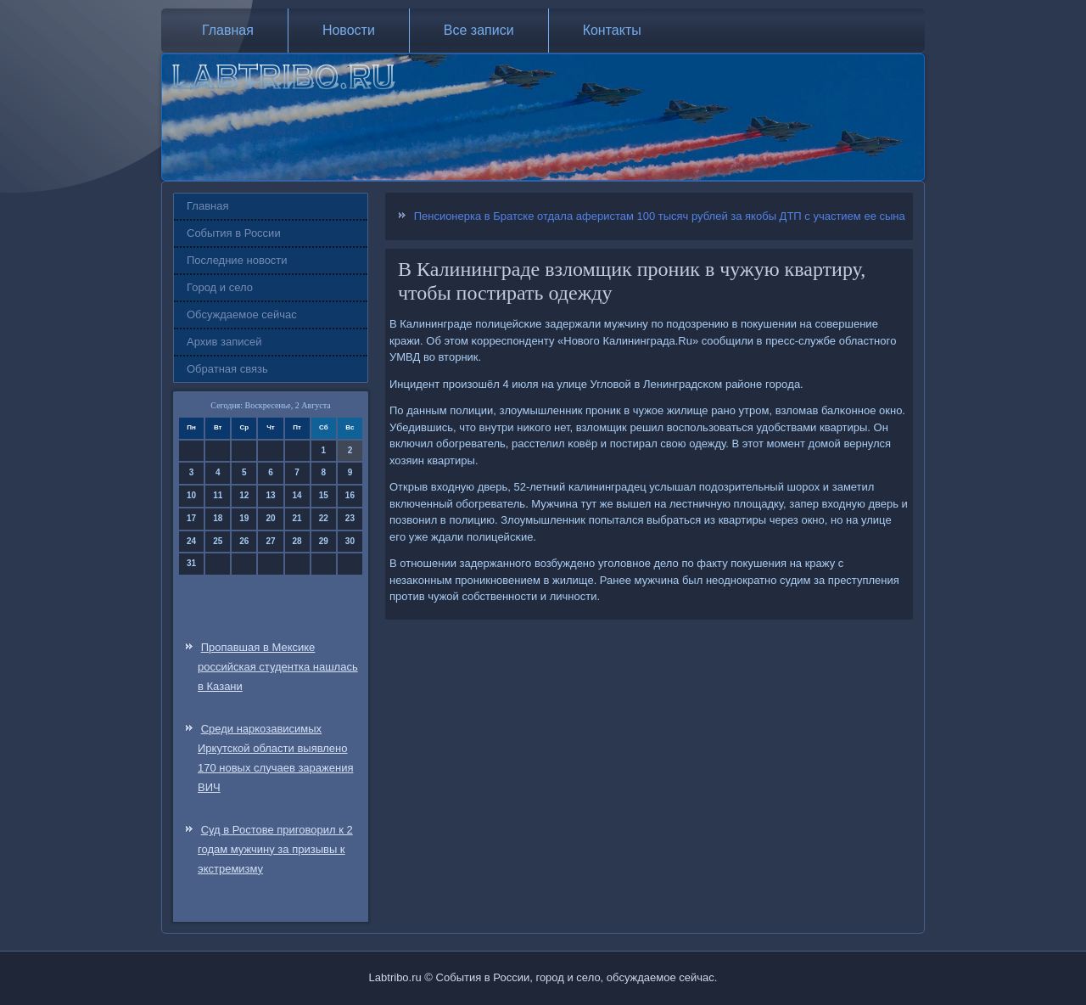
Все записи (479, 30)
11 (217, 495)
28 (297, 541)
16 (350, 495)
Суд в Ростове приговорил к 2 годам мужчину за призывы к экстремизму (275, 849)
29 (323, 541)
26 (244, 541)
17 (191, 518)
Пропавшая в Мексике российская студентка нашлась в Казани (278, 667)
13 (270, 495)
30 (350, 541)
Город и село (220, 287)
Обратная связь (227, 368)
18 (217, 518)
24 (191, 541)
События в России (234, 233)
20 (270, 518)
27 (270, 541)
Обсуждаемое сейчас (242, 314)
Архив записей (224, 341)
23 (350, 518)
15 (323, 495)
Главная (228, 30)
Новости (348, 30)
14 (297, 495)
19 (244, 518)
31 (191, 563)
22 (323, 518)
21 (297, 518)
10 (191, 495)
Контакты (612, 30)
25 (217, 541)
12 (244, 495)
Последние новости (237, 260)
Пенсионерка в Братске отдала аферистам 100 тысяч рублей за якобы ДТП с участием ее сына (659, 216)
